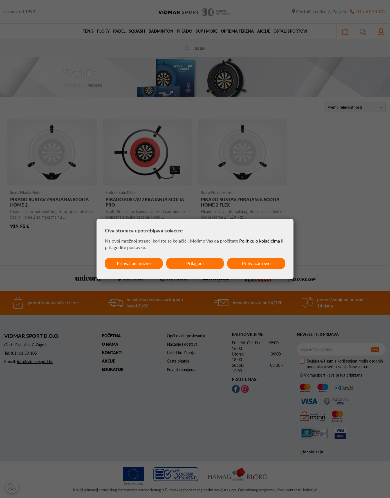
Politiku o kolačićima (259, 240)
